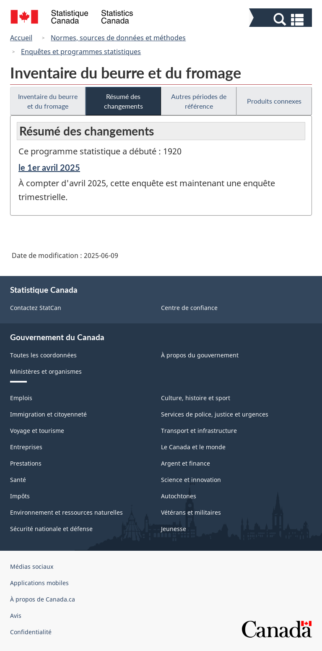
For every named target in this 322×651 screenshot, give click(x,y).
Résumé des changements (123, 101)
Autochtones (178, 496)
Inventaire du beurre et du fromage (48, 101)
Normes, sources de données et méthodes (118, 37)
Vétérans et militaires (191, 512)
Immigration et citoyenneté (48, 414)
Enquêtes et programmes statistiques (81, 51)
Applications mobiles (39, 583)
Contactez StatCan (35, 308)
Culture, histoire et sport (195, 398)
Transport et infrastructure (199, 431)
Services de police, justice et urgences (214, 414)
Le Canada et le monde (193, 447)
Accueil (21, 37)
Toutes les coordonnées (43, 355)
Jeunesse (173, 529)
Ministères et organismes (46, 371)
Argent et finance (185, 463)
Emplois (21, 398)
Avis (15, 616)
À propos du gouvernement (200, 355)
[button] (281, 19)
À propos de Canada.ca (42, 599)
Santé (18, 480)
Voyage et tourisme (37, 431)
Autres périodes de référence (198, 101)
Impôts (20, 496)
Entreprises (26, 447)
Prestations (26, 463)
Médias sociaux (31, 566)
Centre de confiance (189, 308)
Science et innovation (191, 480)
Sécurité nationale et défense (51, 529)
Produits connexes (274, 101)
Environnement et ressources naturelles (66, 512)
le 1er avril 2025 (49, 167)
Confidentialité (31, 632)
